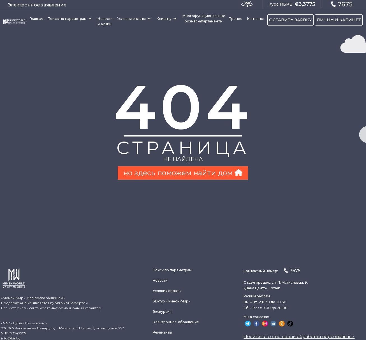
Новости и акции (105, 21)
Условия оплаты (131, 19)
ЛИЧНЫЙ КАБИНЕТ (339, 19)
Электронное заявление (37, 5)
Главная (36, 19)
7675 (342, 4)
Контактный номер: (272, 270)
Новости (160, 280)
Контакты (255, 19)
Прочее (235, 19)
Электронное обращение (176, 322)
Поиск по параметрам (67, 19)
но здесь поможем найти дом (182, 172)
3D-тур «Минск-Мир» (171, 301)
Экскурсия (162, 311)
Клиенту (164, 19)
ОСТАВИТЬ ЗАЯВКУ (290, 19)
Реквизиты (162, 332)
